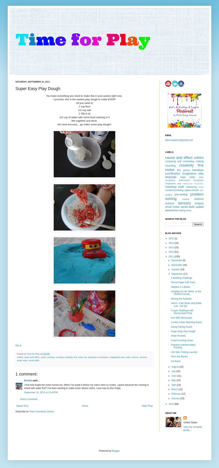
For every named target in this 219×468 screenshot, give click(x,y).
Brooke (28, 380)
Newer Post (22, 406)
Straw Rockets (178, 335)
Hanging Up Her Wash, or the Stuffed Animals (186, 292)
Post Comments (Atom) (41, 411)
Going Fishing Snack (181, 327)
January (175, 398)
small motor (22, 360)
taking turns (185, 210)
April (174, 385)
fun (85, 357)
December (177, 260)
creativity (69, 357)
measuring (191, 187)
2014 (172, 243)
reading (185, 199)
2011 (172, 256)
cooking (50, 357)
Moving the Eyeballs (181, 298)
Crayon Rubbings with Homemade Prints (182, 312)
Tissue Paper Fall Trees (183, 282)
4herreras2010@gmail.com (179, 140)
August (175, 366)
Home (85, 406)
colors (43, 357)
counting (60, 357)
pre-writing (181, 194)
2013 (172, 247)
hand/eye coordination (98, 357)
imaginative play (117, 357)
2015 (172, 238)
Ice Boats (176, 361)
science (170, 203)
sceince (135, 357)
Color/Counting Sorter (182, 340)
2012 (172, 252)
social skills (34, 360)
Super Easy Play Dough (183, 331)
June (174, 376)
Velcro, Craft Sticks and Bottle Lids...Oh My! (186, 304)
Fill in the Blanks (179, 356)
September (177, 274)
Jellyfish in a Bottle (180, 287)
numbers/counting (174, 190)
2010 (172, 404)
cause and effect (31, 357)
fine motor (78, 357)
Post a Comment (28, 399)
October (175, 269)
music (201, 187)
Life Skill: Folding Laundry (184, 352)
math (128, 357)
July (173, 371)
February (176, 393)
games (186, 170)
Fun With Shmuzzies (181, 317)
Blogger (116, 450)
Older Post (147, 406)
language (170, 176)
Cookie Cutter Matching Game (186, 322)
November (177, 265)
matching (170, 186)
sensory (143, 357)
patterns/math (192, 190)
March (175, 389)
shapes (199, 203)
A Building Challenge (181, 278)
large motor (187, 177)
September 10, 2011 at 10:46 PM (41, 392)
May (173, 380)
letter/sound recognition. (193, 184)
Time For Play (33, 354)
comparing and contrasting (179, 161)
